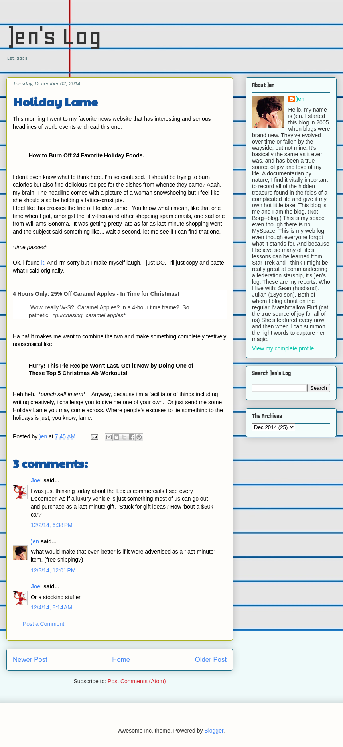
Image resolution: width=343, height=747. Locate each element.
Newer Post (30, 659)
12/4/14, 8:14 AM (51, 607)
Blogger (213, 730)
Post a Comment (43, 624)
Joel (36, 480)
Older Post (211, 659)
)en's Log (54, 36)
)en (35, 541)
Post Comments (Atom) (137, 681)
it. (43, 262)
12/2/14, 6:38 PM (52, 525)
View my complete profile (283, 348)
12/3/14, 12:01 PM (53, 570)
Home (121, 659)
